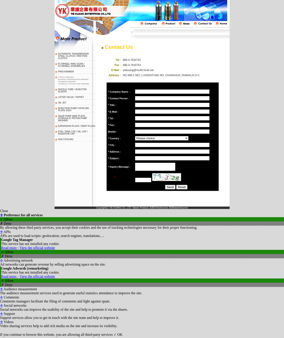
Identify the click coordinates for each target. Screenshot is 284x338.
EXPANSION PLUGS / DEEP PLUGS (76, 126)
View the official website (37, 249)
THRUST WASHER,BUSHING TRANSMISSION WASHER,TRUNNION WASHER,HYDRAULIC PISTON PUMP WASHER (73, 80)
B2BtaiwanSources (178, 209)
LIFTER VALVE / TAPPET (71, 97)
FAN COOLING (65, 139)
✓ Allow (6, 221)
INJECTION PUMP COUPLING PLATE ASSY (73, 109)
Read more (9, 249)
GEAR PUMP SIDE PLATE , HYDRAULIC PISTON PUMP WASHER (72, 118)
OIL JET (62, 102)
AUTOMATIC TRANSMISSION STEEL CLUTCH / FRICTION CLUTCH (73, 56)
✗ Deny (6, 225)
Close (4, 212)
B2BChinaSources (159, 209)
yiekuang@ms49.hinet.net (138, 70)
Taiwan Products (140, 209)
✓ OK (118, 336)
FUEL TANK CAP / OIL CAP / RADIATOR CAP (73, 132)
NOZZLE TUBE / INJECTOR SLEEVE (72, 90)
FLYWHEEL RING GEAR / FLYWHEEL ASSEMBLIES (71, 65)
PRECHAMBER (66, 71)
